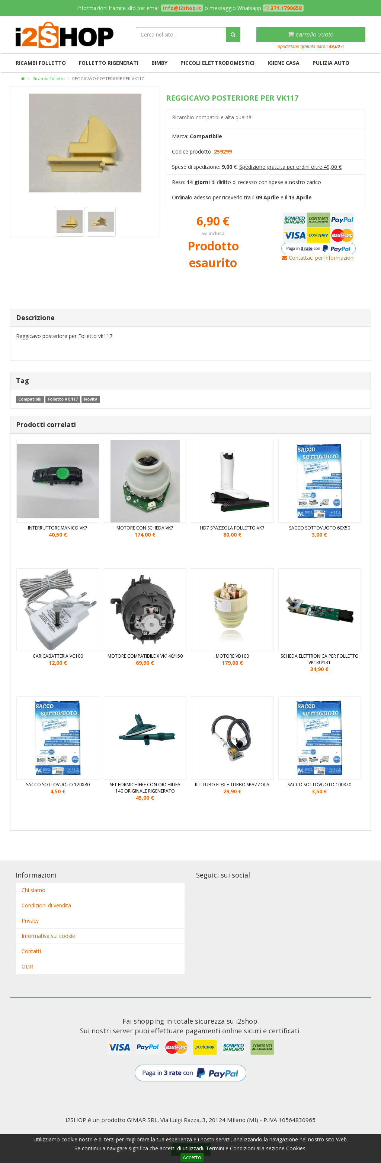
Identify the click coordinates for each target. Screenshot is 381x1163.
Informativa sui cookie (48, 935)
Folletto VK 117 (63, 399)
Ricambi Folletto (41, 62)
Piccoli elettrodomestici (217, 62)
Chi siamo (33, 890)
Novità (90, 399)
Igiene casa (284, 62)
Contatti (31, 951)
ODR (27, 966)
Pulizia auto (331, 62)
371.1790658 (285, 8)
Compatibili (29, 399)
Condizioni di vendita (46, 905)
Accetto (192, 1157)
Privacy (30, 920)
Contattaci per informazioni (318, 257)
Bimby (159, 62)
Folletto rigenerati (108, 62)
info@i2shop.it (182, 8)
